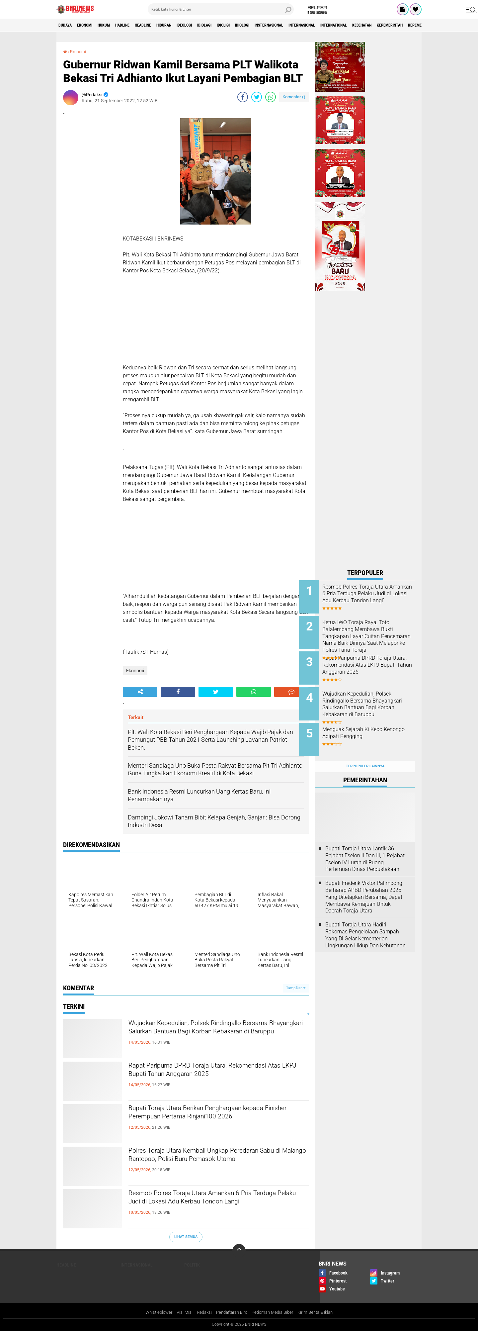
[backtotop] (239, 1250)
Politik (192, 1264)
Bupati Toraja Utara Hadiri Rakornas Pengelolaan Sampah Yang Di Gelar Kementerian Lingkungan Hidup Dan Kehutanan (365, 921)
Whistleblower (152, 1312)
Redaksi (200, 1312)
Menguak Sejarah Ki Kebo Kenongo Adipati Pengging (370, 724)
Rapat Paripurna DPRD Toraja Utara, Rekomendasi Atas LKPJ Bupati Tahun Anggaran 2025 (218, 1078)
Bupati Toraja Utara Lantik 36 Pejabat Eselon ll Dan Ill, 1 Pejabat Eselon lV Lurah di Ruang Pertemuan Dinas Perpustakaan (365, 845)
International (405, 25)
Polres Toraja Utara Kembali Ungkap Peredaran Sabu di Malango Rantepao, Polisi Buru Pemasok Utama (215, 1163)
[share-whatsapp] (270, 97)
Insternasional (323, 25)
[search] (221, 9)
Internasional (365, 25)
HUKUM (116, 25)
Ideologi (217, 25)
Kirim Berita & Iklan (321, 1312)
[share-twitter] (256, 97)
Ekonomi (92, 25)
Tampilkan (295, 988)
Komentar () (293, 96)
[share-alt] (140, 692)
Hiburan (192, 25)
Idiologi (290, 25)
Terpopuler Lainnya (365, 753)
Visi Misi (179, 1312)
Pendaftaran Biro (230, 1312)
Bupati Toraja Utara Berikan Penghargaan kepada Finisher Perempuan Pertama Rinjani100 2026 (218, 1120)
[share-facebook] (242, 97)
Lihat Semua (186, 1237)
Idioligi (266, 25)
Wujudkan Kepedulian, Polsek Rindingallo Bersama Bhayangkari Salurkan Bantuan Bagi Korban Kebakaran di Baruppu (212, 1035)
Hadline (139, 25)
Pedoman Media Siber (275, 1312)
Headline (165, 25)
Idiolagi (242, 25)
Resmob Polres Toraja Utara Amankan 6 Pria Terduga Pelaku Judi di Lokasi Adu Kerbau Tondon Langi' (211, 1205)
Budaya (67, 25)
